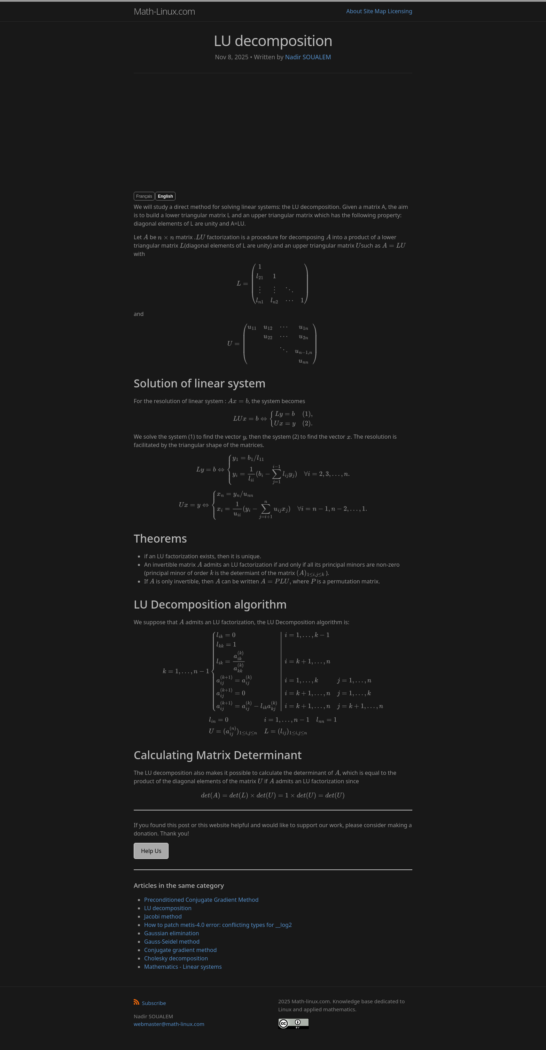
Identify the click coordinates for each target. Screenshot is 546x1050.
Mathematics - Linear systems (183, 966)
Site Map (375, 11)
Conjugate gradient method (180, 950)
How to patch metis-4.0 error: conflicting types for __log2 (218, 925)
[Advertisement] (273, 132)
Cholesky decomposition (176, 958)
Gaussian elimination (171, 933)
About (354, 11)
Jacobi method (163, 916)
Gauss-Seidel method (172, 941)
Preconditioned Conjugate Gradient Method (201, 900)
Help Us (151, 851)
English (165, 196)
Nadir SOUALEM (308, 57)
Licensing (400, 11)
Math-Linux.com (164, 11)
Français (144, 196)
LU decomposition (168, 908)
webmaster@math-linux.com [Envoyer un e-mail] (169, 1023)
